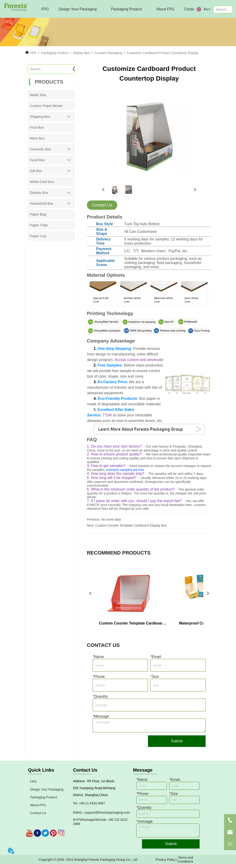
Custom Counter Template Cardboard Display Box (131, 525)
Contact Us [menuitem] (193, 9)
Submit (177, 741)
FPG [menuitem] (45, 9)
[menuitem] (77, 9)
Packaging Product (54, 53)
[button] (77, 9)
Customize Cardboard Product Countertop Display (162, 53)
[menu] (113, 9)
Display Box (81, 53)
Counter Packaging (108, 53)
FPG (33, 53)
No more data (111, 519)
